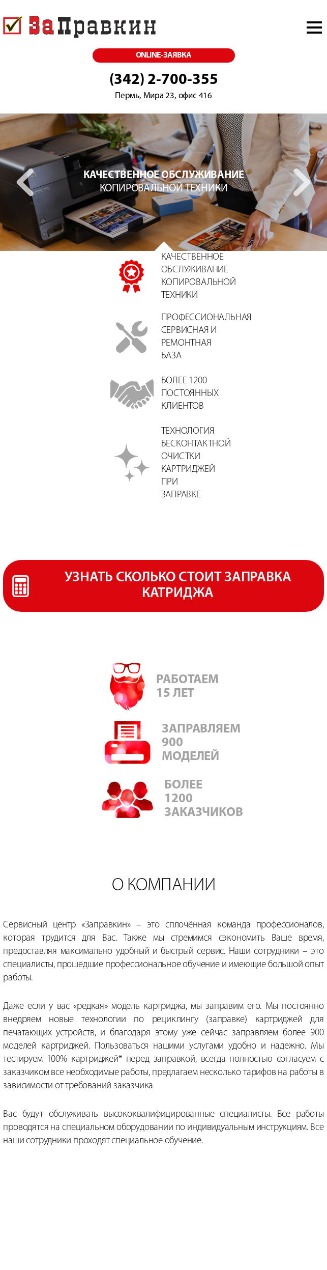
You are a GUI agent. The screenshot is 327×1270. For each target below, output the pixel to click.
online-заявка (163, 55)
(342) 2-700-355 (163, 80)
